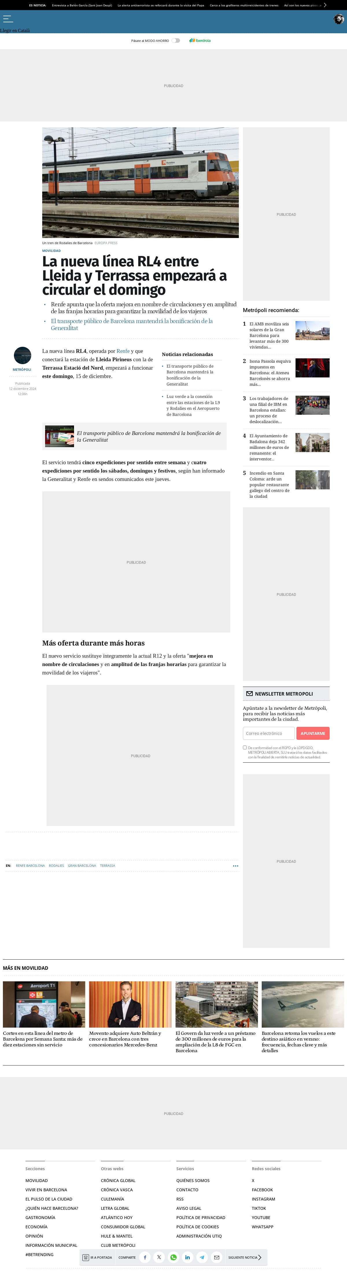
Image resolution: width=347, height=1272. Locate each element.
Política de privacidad (200, 1217)
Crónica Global (118, 1180)
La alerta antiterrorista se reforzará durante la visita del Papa (161, 5)
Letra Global (115, 1208)
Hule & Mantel (116, 1236)
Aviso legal (188, 1208)
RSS (180, 1199)
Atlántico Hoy (116, 1217)
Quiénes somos (193, 1180)
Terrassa (107, 865)
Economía (36, 1226)
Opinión (34, 1236)
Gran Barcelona (82, 865)
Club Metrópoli (118, 1245)
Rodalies (56, 865)
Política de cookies (197, 1226)
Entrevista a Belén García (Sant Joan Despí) (82, 5)
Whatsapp (263, 1226)
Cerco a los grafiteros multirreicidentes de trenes (244, 5)
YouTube (261, 1217)
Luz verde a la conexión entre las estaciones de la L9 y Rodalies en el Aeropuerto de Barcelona (193, 405)
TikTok (259, 1208)
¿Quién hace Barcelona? (51, 1208)
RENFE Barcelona (30, 865)
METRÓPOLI (22, 369)
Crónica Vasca (117, 1189)
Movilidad (51, 250)
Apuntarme (313, 733)
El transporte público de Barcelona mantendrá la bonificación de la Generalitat (190, 375)
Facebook (262, 1189)
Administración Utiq (199, 1236)
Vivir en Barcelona (46, 1189)
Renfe (123, 351)
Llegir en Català (15, 30)
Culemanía (112, 1199)
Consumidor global (123, 1226)
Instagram (263, 1199)
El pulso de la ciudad (48, 1199)
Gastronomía (40, 1217)
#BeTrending (39, 1254)
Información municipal (51, 1245)
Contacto (187, 1189)
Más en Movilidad (25, 968)
